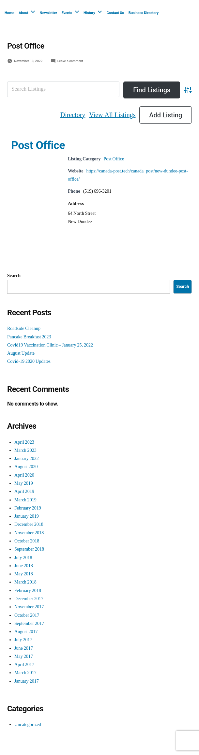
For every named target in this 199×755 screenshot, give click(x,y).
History (89, 12)
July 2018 (23, 557)
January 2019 (26, 516)
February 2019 (27, 508)
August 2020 (26, 466)
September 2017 (29, 623)
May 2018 (23, 574)
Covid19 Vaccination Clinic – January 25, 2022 (50, 345)
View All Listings (112, 115)
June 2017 (23, 648)
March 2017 (25, 672)
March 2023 (25, 450)
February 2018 (27, 590)
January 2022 (26, 458)
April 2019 (24, 491)
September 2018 (29, 549)
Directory (72, 115)
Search (14, 275)
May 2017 (23, 656)
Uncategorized (27, 724)
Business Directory (144, 12)
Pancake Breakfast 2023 (29, 337)
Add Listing (165, 115)
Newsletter (48, 12)
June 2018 (23, 566)
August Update (21, 353)
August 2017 (26, 631)
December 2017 (28, 598)
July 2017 (23, 640)
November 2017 (29, 607)
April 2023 (24, 442)
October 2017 (26, 615)
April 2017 (24, 664)
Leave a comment (70, 61)
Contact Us (115, 12)
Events (66, 12)
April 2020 (24, 475)
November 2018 (29, 533)
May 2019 (23, 483)
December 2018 (28, 524)
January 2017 (26, 681)
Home (9, 12)
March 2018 (25, 582)
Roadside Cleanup (23, 328)
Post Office (38, 145)
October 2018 (26, 541)
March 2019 (25, 500)
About (23, 12)
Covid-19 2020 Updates (29, 361)
